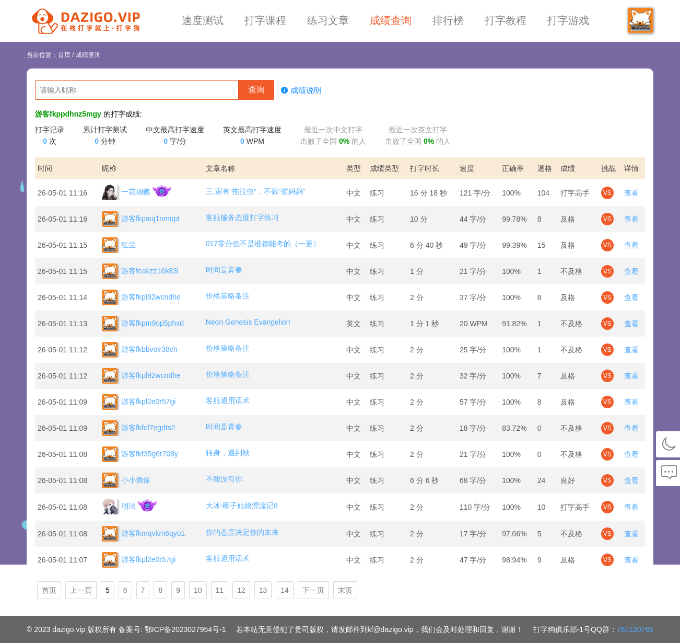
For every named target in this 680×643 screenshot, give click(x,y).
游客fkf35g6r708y (140, 454)
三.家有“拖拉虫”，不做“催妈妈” (256, 191)
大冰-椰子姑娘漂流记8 (242, 505)
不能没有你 (224, 479)
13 (263, 590)
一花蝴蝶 (126, 192)
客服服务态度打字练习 (242, 217)
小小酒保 (126, 480)
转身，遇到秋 (228, 453)
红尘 (119, 245)
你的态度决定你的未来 (242, 532)
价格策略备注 (228, 296)
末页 (345, 590)
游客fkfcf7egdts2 (138, 428)
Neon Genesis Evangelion (248, 322)
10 (198, 590)
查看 (631, 193)
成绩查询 (391, 20)
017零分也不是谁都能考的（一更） (263, 243)
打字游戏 (568, 20)
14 (284, 590)
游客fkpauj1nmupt (141, 219)
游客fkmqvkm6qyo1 (143, 534)
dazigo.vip (68, 629)
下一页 (313, 590)
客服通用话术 (228, 400)
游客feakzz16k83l (140, 271)
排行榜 (448, 20)
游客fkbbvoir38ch (139, 350)
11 (220, 590)
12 (241, 590)
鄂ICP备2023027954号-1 (185, 629)
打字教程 (505, 20)
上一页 (81, 590)
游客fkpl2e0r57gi (138, 402)
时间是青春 (224, 270)
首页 (64, 55)
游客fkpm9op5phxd (143, 323)
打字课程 (265, 20)
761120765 (635, 629)
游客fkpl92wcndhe (141, 297)
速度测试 (203, 20)
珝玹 (119, 506)
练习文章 (328, 20)
